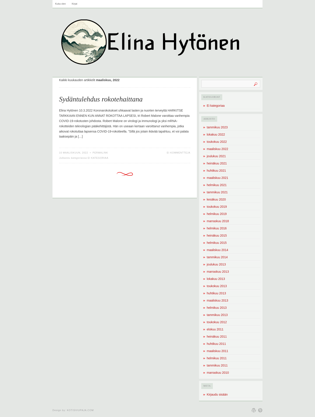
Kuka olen (60, 3)
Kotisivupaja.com (80, 410)
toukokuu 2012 (217, 322)
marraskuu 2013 (218, 271)
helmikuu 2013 (217, 307)
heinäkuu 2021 (217, 163)
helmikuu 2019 (217, 214)
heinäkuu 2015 (217, 235)
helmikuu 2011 (217, 358)
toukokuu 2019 (217, 206)
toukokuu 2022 (217, 141)
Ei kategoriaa (98, 158)
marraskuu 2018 (218, 221)
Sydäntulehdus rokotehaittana (101, 99)
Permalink (100, 152)
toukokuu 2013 (217, 286)
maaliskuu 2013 (217, 300)
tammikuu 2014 (217, 257)
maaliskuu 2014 (217, 250)
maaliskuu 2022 (217, 149)
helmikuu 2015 (217, 242)
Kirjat (74, 3)
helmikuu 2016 (217, 228)
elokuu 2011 (215, 329)
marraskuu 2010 (218, 372)
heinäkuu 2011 (217, 336)
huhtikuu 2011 (216, 343)
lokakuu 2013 (216, 279)
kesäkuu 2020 (216, 199)
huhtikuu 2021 (216, 170)
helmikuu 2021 (217, 185)
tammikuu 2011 (217, 365)
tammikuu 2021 (217, 192)
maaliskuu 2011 (217, 351)
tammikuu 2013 (217, 315)
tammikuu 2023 (217, 127)
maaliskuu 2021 (217, 178)
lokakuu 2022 (216, 134)
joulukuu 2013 (216, 264)
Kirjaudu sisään (217, 394)
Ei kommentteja (178, 152)
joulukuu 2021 (216, 156)
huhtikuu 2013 (216, 293)
